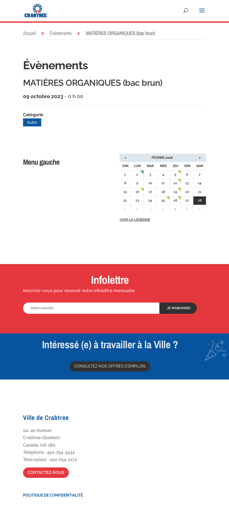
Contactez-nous (46, 472)
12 (175, 183)
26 (175, 200)
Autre (32, 122)
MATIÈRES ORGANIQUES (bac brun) (92, 83)
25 (163, 200)
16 (137, 192)
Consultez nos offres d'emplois (109, 366)
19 (175, 192)
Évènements (61, 33)
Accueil (29, 33)
